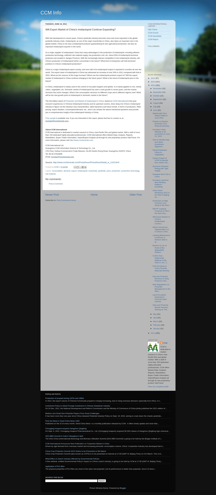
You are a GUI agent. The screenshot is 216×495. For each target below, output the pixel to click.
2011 (153, 333)
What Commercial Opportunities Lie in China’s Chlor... (161, 229)
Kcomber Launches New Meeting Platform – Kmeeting (161, 183)
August (156, 103)
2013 (153, 82)
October (156, 96)
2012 (153, 85)
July (155, 107)
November (157, 92)
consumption (57, 171)
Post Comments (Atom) (66, 200)
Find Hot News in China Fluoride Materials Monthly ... (161, 269)
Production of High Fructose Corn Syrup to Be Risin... (162, 203)
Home (94, 194)
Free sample (50, 118)
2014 (153, 78)
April (155, 318)
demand (67, 171)
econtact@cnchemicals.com (56, 121)
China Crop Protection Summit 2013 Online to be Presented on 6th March (75, 451)
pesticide (102, 171)
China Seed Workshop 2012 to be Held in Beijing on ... (161, 193)
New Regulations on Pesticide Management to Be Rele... (161, 288)
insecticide (92, 171)
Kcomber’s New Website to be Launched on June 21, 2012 (161, 133)
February (157, 325)
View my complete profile (158, 387)
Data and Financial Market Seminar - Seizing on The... (161, 307)
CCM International (120, 101)
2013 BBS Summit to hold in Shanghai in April (64, 436)
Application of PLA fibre (55, 466)
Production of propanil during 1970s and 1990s (64, 398)
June (155, 110)
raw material (50, 174)
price (109, 171)
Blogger (123, 488)
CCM (165, 343)
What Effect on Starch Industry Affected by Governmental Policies (72, 459)
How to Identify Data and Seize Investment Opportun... (161, 143)
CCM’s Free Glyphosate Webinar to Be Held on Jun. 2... (160, 259)
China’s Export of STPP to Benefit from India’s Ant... (161, 160)
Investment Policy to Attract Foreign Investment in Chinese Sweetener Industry (77, 406)
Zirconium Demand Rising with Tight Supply (160, 168)
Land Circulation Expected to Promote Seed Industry (160, 298)
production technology (130, 171)
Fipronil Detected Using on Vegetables (160, 152)
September (158, 99)
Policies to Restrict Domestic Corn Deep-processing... (161, 123)
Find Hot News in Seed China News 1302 (62, 421)
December (157, 88)
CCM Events (153, 33)
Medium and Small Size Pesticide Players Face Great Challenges (72, 413)
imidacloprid (82, 171)
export (74, 171)
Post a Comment (56, 184)
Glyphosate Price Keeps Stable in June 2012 (160, 115)
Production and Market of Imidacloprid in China (85, 101)
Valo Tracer (152, 29)
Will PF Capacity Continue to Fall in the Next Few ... (161, 211)
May (155, 314)
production (116, 171)
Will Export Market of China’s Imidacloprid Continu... (161, 220)
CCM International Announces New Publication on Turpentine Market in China (77, 444)
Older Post (135, 194)
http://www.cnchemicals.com (81, 140)
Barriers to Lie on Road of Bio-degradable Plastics (160, 248)
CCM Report (153, 39)
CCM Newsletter (154, 36)
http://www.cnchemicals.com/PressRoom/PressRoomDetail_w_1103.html (86, 162)
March (156, 321)
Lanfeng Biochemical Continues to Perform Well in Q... (161, 238)
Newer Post (52, 194)
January (156, 329)
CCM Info (50, 13)
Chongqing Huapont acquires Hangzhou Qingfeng (66, 428)
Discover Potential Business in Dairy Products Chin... (161, 278)
